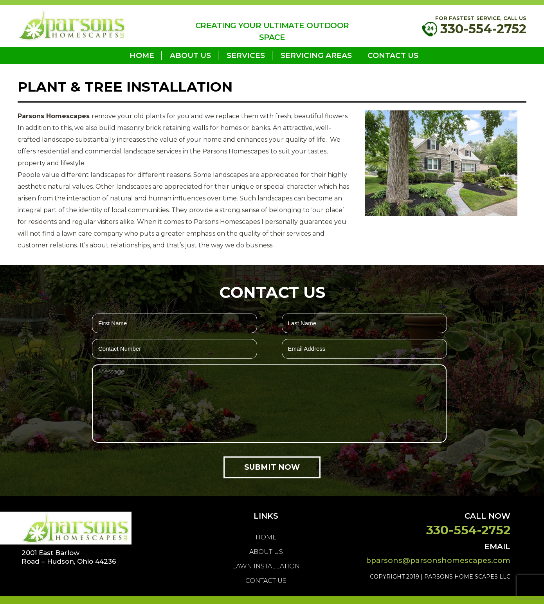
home (142, 55)
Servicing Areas (316, 55)
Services (246, 55)
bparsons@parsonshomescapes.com (438, 560)
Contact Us (392, 55)
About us (190, 55)
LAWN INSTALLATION (266, 566)
